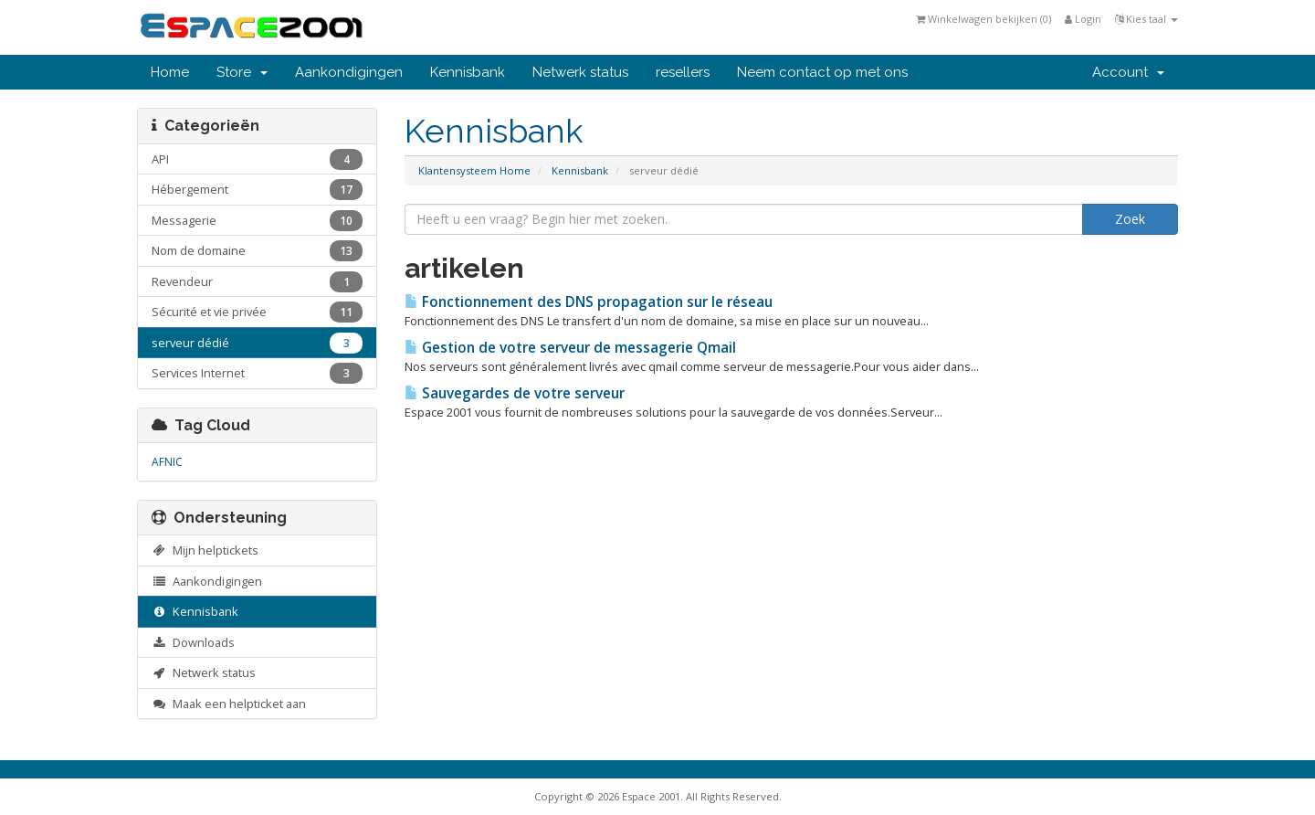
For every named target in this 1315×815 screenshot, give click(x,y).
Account (1128, 72)
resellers (683, 72)
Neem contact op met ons (822, 72)
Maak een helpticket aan (229, 703)
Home (170, 72)
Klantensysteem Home (474, 170)
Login (1083, 19)
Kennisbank (467, 72)
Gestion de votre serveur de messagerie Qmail (570, 347)
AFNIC (167, 462)
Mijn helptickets (205, 550)
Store (242, 72)
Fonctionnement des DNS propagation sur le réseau (589, 302)
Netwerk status (580, 72)
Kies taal (1146, 19)
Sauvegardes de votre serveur (515, 393)
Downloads (193, 642)
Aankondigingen (349, 72)
